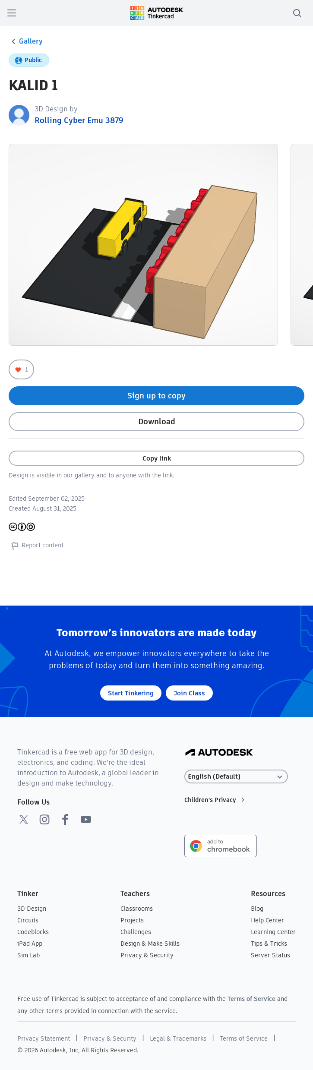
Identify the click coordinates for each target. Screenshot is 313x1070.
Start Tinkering (131, 693)
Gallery (26, 41)
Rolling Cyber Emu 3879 (79, 120)
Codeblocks (33, 932)
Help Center (267, 920)
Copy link (156, 458)
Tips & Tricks (269, 943)
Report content (36, 545)
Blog (257, 908)
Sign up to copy (156, 395)
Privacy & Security (147, 955)
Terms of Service (251, 998)
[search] (297, 12)
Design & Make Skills (150, 943)
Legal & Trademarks (178, 1038)
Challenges (135, 932)
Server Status (270, 955)
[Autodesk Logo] (219, 753)
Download (156, 421)
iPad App (29, 943)
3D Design (31, 908)
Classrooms (136, 908)
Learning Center (273, 932)
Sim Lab (28, 955)
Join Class (189, 693)
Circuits (27, 920)
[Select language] (236, 776)
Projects (132, 920)
